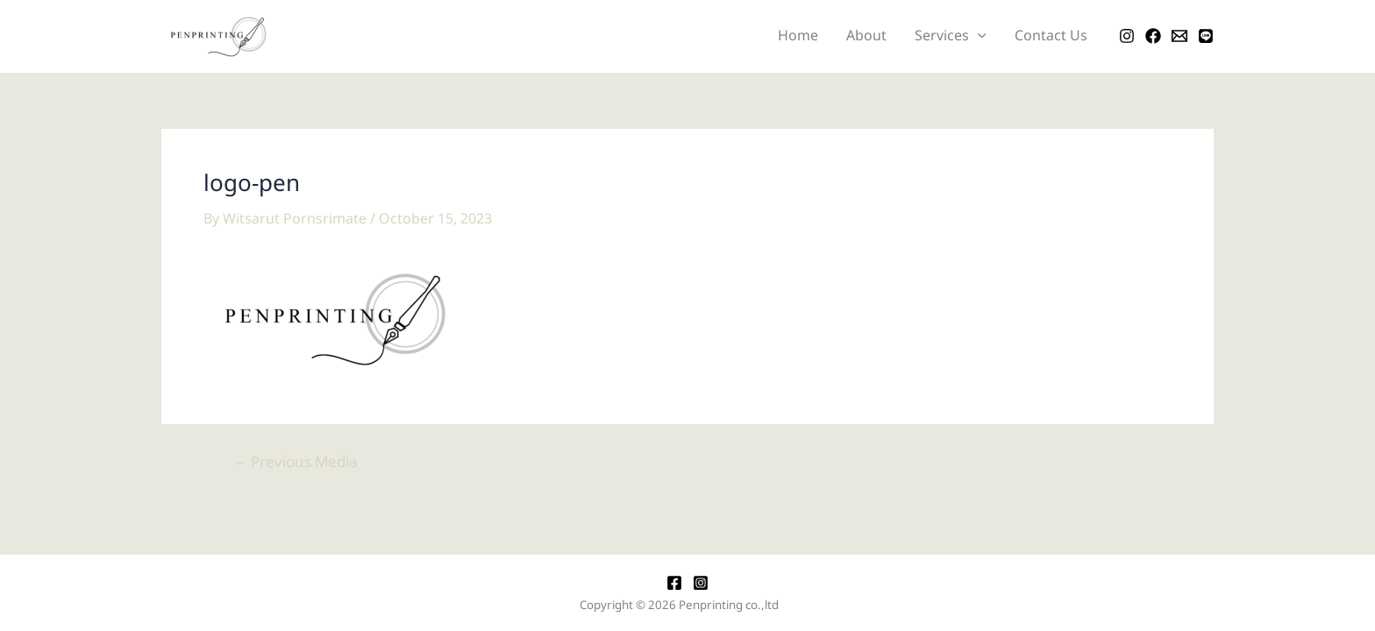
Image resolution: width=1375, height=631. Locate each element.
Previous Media (295, 463)
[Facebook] (1153, 36)
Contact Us (1051, 35)
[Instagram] (1127, 36)
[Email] (1179, 36)
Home (798, 35)
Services (951, 36)
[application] (978, 36)
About (866, 35)
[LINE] (1206, 36)
